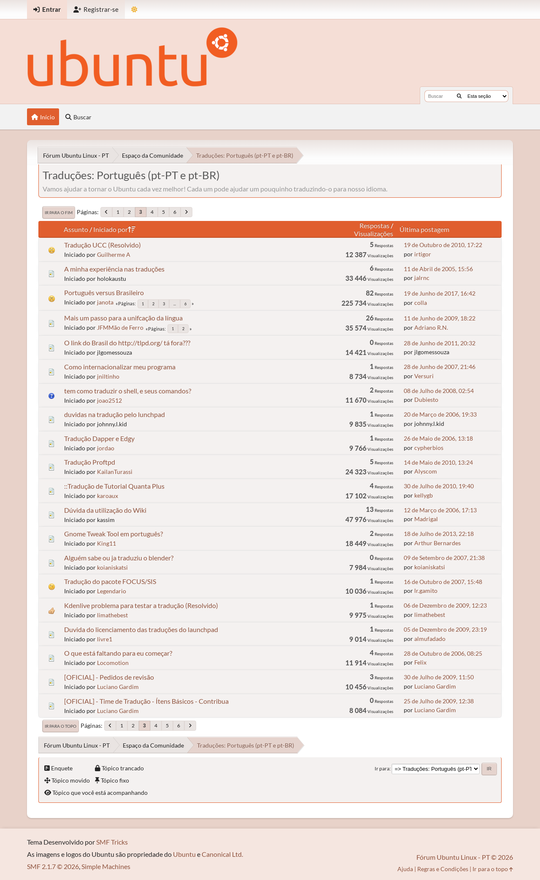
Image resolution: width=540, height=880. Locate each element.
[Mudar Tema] (134, 9)
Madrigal (426, 518)
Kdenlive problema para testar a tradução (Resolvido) (141, 605)
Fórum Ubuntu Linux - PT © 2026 (464, 857)
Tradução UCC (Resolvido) (102, 245)
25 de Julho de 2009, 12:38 (439, 701)
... (174, 303)
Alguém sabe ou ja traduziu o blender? (118, 558)
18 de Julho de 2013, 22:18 (439, 533)
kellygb (423, 495)
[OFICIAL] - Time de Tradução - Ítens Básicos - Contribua (146, 701)
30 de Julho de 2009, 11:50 (439, 677)
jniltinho (108, 376)
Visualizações (373, 233)
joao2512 (109, 400)
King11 (106, 543)
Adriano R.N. (431, 327)
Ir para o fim (59, 212)
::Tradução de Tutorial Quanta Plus (114, 486)
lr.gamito (425, 590)
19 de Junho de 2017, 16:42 (439, 293)
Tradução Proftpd (89, 462)
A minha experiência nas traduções (114, 269)
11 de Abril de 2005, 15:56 (438, 268)
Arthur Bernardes (437, 542)
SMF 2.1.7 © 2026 (53, 866)
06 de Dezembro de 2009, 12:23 (445, 605)
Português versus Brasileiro (104, 292)
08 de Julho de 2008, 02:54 (439, 390)
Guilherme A (113, 254)
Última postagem (424, 229)
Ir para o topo (60, 726)
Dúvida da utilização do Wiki (105, 510)
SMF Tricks (112, 842)
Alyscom (425, 471)
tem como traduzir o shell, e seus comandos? (127, 391)
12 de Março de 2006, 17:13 (440, 510)
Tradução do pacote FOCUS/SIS (110, 581)
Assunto (76, 229)
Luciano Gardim (118, 686)
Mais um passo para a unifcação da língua (123, 318)
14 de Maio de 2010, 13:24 (438, 462)
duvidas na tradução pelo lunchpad (114, 414)
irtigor (422, 254)
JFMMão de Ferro (120, 327)
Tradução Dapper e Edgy (99, 438)
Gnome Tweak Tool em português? (113, 534)
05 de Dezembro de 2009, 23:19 (445, 629)
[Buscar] (459, 96)
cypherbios (428, 447)
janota (105, 302)
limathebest (112, 615)
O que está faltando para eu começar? (118, 653)
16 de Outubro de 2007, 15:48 (443, 581)
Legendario (111, 591)
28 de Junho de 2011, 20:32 (439, 343)
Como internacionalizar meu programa (120, 367)
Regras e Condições (442, 868)
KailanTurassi (114, 471)
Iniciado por (114, 229)
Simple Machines (105, 866)
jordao (105, 448)
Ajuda (405, 868)
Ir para (382, 768)
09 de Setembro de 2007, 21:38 (444, 557)
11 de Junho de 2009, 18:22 (439, 318)
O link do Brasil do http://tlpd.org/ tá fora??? (127, 343)
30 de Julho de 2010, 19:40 (439, 486)
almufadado (430, 638)
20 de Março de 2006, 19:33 (440, 414)
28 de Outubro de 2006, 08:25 (443, 653)
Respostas (374, 225)
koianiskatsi (112, 567)
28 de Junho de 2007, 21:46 (439, 366)
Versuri (424, 375)
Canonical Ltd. (222, 854)
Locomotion (113, 662)
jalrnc (421, 277)
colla (420, 302)
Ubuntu (184, 854)
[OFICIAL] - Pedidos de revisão (109, 677)
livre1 (104, 639)
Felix (420, 662)
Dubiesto (426, 399)
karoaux (107, 495)
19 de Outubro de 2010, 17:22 (443, 244)
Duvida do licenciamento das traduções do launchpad (141, 629)
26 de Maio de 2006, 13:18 (438, 438)
